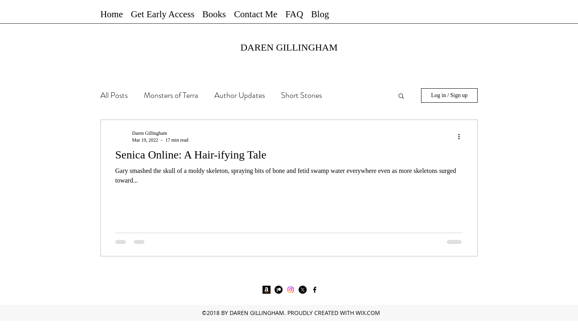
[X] (303, 290)
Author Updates (239, 95)
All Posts (114, 95)
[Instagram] (291, 290)
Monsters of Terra (171, 95)
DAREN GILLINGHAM (289, 47)
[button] (214, 14)
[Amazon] (267, 290)
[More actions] (461, 136)
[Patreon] (279, 290)
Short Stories (301, 95)
